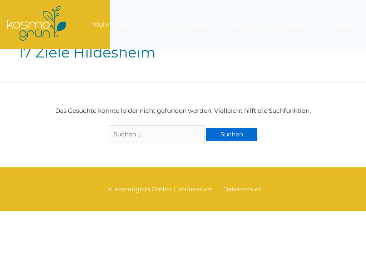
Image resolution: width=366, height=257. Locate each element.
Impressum (195, 189)
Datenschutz (242, 189)
